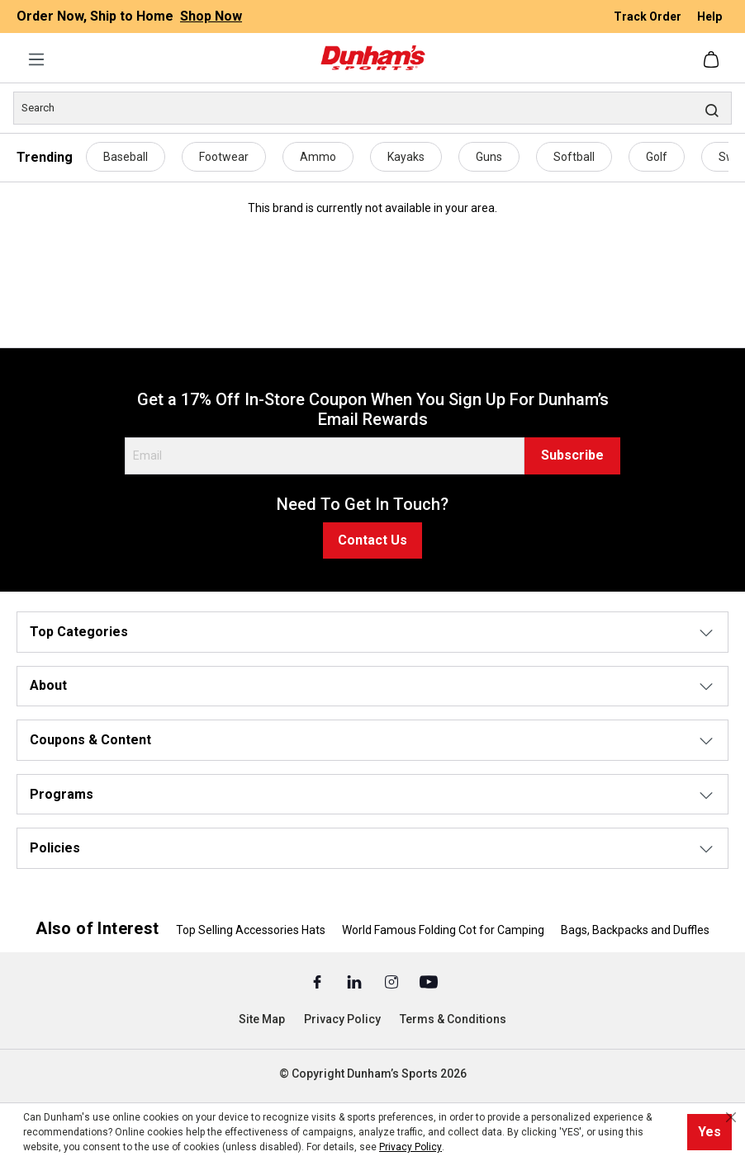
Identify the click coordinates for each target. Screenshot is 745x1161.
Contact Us (372, 540)
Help (709, 16)
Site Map (262, 1019)
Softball (574, 156)
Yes (709, 1132)
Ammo (318, 156)
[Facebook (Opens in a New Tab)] (318, 981)
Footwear (224, 156)
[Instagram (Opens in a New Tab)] (392, 981)
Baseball (125, 156)
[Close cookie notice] (731, 1117)
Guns (489, 156)
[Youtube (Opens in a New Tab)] (429, 981)
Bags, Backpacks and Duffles (635, 930)
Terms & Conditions (453, 1019)
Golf (656, 156)
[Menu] (36, 59)
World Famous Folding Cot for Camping (443, 930)
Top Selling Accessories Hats (250, 930)
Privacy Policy (342, 1019)
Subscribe (572, 455)
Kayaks (406, 156)
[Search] (372, 108)
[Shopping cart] (713, 59)
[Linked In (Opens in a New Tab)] (355, 981)
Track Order (649, 16)
